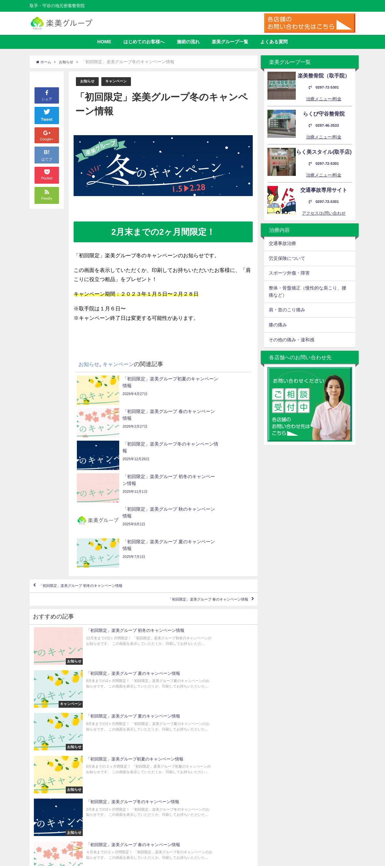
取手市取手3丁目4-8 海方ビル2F (313, 770)
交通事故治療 (282, 243)
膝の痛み (278, 324)
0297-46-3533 (324, 125)
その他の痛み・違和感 (291, 339)
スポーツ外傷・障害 (289, 273)
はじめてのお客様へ (143, 41)
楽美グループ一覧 (230, 41)
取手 (235, 771)
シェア (46, 95)
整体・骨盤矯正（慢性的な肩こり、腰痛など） (307, 291)
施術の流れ (188, 41)
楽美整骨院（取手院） (218, 757)
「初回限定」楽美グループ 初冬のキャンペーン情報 (102, 491)
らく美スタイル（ (214, 771)
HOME (104, 41)
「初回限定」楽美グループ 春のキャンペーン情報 (188, 510)
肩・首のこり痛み (287, 309)
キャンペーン (120, 81)
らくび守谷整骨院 (214, 764)
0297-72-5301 (324, 87)
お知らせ (88, 81)
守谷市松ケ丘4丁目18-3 (309, 817)
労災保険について (287, 258)
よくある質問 (274, 41)
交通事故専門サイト (216, 778)
